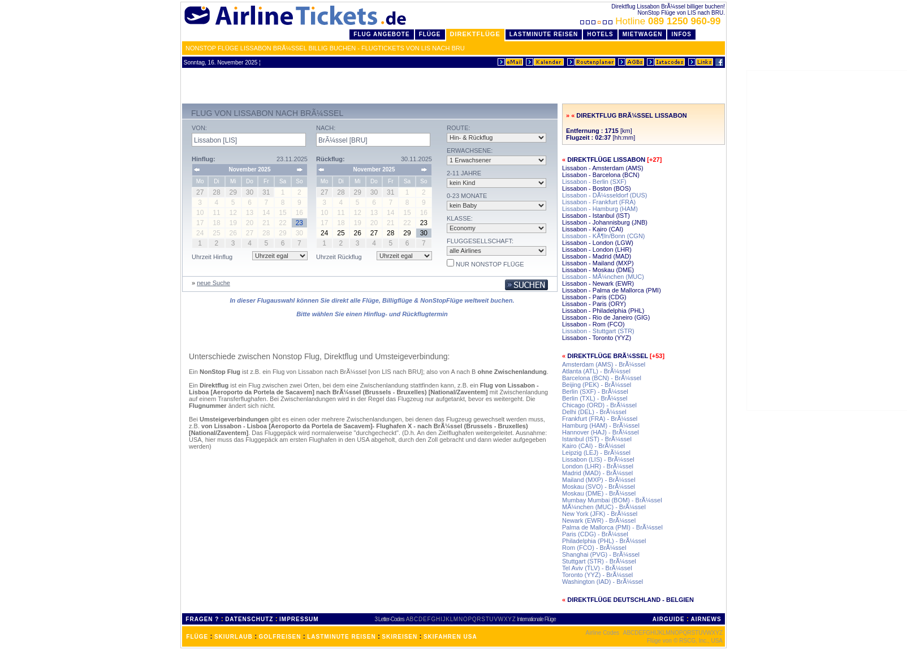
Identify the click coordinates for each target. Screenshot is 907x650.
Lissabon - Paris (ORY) (594, 303)
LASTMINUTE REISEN (341, 637)
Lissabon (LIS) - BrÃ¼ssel (598, 459)
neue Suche (213, 282)
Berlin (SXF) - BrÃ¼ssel (595, 391)
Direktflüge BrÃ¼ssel (607, 355)
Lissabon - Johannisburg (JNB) (604, 222)
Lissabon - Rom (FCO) (593, 324)
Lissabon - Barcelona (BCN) (601, 174)
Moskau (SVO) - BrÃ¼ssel (598, 486)
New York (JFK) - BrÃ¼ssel (599, 513)
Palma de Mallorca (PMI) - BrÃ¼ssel (612, 527)
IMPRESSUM (299, 619)
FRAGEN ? (202, 619)
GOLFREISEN (280, 637)
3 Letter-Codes (389, 619)
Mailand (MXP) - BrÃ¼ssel (599, 479)
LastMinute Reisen (543, 34)
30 (423, 233)
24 (324, 233)
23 (423, 223)
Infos (681, 34)
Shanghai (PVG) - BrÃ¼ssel (601, 554)
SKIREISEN (399, 637)
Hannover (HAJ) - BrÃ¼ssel (600, 432)
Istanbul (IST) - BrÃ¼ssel (597, 439)
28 (390, 233)
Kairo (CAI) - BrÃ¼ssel (593, 445)
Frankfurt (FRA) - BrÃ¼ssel (599, 418)
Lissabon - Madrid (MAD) (596, 256)
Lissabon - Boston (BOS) (596, 188)
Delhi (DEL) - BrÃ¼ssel (594, 411)
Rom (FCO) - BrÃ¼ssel (594, 547)
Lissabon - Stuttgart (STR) (598, 331)
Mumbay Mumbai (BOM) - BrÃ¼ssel (612, 500)
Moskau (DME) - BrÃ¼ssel (599, 493)
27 (374, 233)
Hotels (600, 34)
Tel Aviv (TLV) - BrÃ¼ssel (597, 568)
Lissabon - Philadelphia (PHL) (603, 310)
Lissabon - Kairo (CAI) (592, 229)
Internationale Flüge (536, 619)
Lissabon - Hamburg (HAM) (600, 208)
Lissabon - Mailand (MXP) (598, 263)
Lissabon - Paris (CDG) (594, 297)
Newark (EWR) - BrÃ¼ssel (599, 520)
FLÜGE (197, 637)
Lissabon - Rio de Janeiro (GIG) (606, 317)
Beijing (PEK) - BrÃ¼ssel (596, 384)
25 (340, 233)
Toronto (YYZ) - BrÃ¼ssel (597, 574)
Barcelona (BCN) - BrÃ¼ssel (601, 377)
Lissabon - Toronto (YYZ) (596, 337)
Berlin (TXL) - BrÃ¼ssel (595, 398)
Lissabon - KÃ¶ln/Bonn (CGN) (603, 236)
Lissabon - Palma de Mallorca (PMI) (611, 290)
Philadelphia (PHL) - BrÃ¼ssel (604, 540)
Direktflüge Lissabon (606, 159)
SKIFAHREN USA (450, 637)
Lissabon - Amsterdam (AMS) (602, 168)
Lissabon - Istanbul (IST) (596, 215)
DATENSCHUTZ (249, 619)
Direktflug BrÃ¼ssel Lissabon (631, 115)
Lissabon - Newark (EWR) (598, 283)
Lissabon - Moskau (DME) (598, 269)
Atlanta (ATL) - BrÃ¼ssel (596, 371)
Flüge (430, 34)
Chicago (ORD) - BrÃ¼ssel (599, 405)
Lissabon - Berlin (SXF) (594, 181)
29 (407, 233)
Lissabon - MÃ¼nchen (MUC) (603, 276)
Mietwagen (643, 34)
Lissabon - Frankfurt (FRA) (599, 202)
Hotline (652, 21)
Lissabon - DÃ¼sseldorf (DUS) (604, 195)
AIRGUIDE (669, 619)
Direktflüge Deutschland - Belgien (630, 599)
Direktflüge (475, 34)
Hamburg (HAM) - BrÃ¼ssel (601, 425)
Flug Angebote (381, 34)
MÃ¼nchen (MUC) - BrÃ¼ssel (604, 506)
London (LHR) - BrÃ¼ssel (597, 466)
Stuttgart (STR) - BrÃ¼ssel (599, 561)
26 (357, 233)
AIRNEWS (705, 619)
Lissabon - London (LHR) (597, 249)
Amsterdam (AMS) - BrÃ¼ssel (603, 364)
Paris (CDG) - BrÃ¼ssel (595, 534)
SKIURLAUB (233, 637)
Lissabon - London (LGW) (597, 242)
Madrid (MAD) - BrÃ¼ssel (597, 473)
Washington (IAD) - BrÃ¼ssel (602, 581)
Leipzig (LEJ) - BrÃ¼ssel (596, 452)
